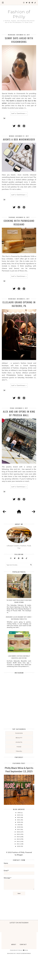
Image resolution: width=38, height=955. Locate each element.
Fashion (19, 733)
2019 (19, 824)
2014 (18, 836)
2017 (18, 829)
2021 (18, 820)
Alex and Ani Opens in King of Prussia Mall (19, 413)
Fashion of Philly (19, 14)
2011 (18, 844)
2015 (18, 834)
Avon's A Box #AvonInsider (19, 139)
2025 (19, 812)
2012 (18, 841)
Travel (19, 751)
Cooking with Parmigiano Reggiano (19, 222)
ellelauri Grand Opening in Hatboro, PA (19, 304)
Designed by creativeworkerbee (19, 953)
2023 (18, 815)
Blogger (20, 855)
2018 (18, 827)
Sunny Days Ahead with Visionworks (19, 40)
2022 (18, 817)
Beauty (19, 737)
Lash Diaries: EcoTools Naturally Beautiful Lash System (19, 657)
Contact (23, 944)
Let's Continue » (19, 113)
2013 (18, 839)
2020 (18, 822)
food (19, 746)
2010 (18, 846)
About (13, 944)
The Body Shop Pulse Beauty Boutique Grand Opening (19, 601)
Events (19, 742)
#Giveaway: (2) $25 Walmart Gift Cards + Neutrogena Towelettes (19, 618)
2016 (18, 832)
